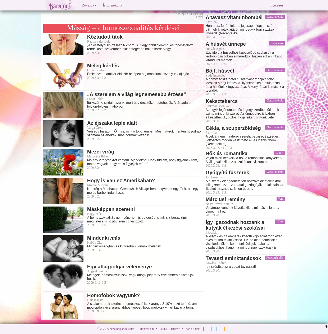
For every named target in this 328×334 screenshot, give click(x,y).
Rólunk (162, 328)
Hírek (280, 221)
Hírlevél (176, 328)
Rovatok (89, 5)
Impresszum (147, 328)
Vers (280, 198)
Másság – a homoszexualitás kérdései (123, 27)
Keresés (277, 5)
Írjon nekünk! (113, 5)
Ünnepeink (276, 43)
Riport (279, 152)
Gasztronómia (275, 16)
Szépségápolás (274, 257)
